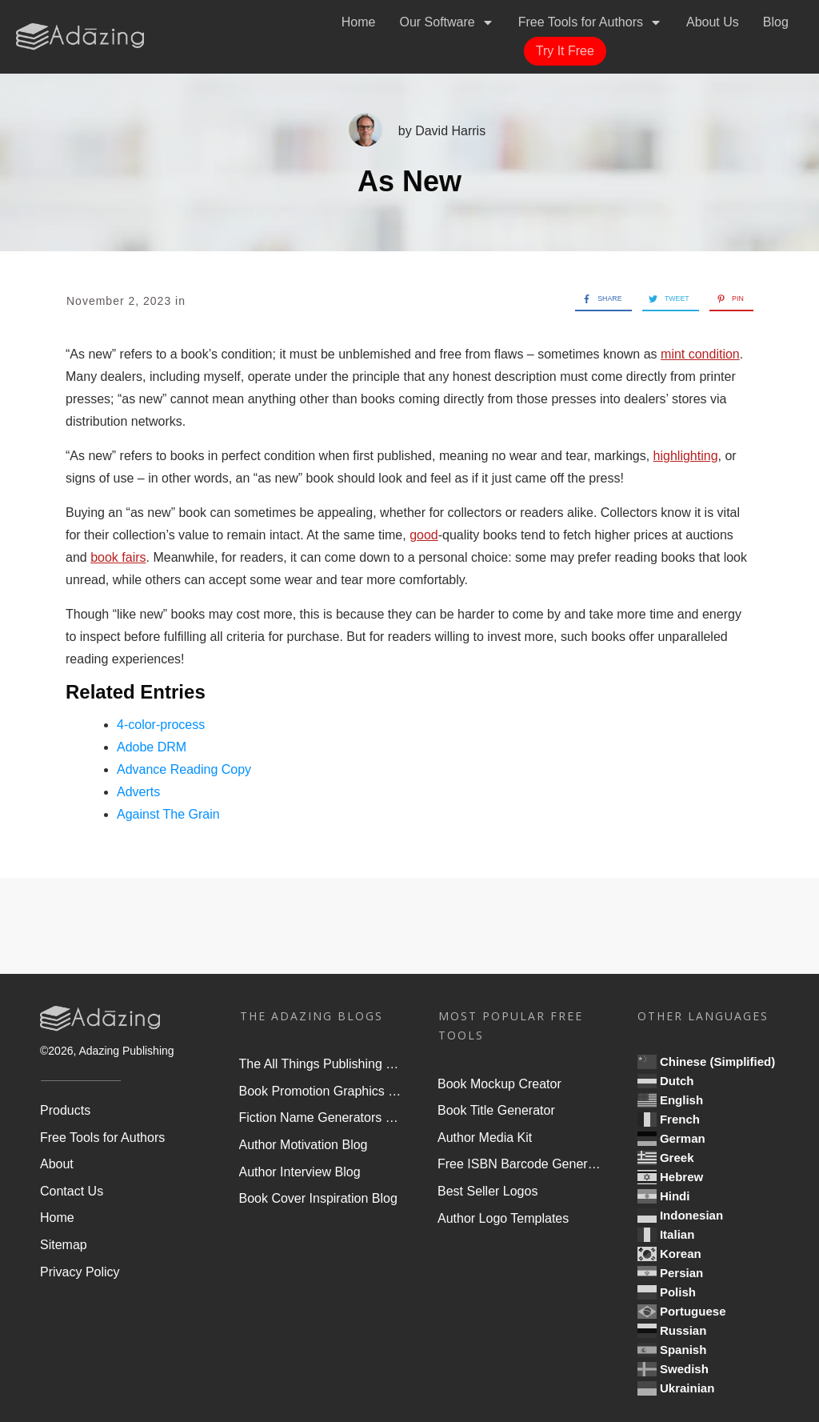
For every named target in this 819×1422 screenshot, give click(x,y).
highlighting (685, 456)
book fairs (118, 557)
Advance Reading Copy (184, 769)
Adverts (138, 792)
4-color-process (161, 724)
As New (409, 181)
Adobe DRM (151, 747)
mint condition (700, 354)
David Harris (450, 131)
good (424, 535)
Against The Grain (168, 814)
